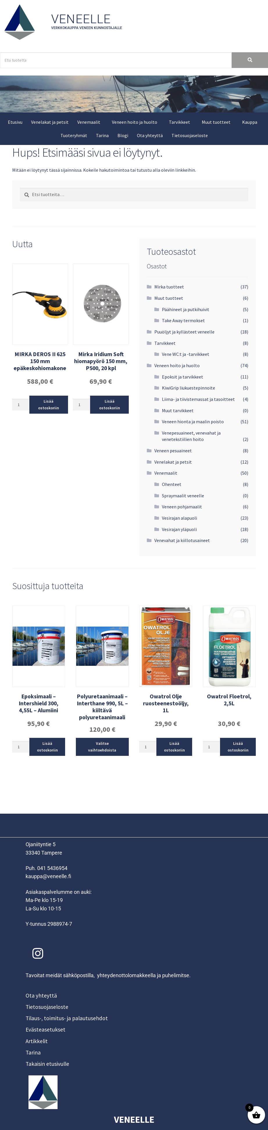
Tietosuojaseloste (189, 135)
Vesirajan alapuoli (179, 518)
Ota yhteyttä (150, 135)
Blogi (122, 135)
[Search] (116, 60)
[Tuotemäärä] (20, 404)
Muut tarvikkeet (178, 410)
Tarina (102, 135)
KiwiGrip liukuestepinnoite (188, 388)
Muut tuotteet (216, 122)
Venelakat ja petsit (50, 122)
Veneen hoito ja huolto (134, 122)
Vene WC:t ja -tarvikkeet (185, 354)
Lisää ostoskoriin (48, 404)
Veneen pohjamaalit (182, 507)
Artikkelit (37, 1041)
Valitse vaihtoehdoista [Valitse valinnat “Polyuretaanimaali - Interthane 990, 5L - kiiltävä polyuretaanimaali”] (102, 747)
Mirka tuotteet (169, 287)
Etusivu (15, 122)
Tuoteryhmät (73, 135)
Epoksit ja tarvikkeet (182, 377)
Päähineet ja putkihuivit (185, 309)
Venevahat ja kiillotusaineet (182, 540)
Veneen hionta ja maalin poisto (193, 421)
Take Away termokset (183, 320)
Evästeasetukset (45, 1029)
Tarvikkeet (179, 122)
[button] (90, 122)
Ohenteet (171, 484)
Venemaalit (88, 122)
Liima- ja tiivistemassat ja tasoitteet (198, 399)
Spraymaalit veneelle (183, 495)
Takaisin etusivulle (47, 1063)
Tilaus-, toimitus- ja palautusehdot (67, 1018)
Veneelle (81, 19)
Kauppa (249, 122)
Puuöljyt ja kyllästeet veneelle (184, 332)
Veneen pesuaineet (173, 450)
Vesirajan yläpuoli (179, 529)
